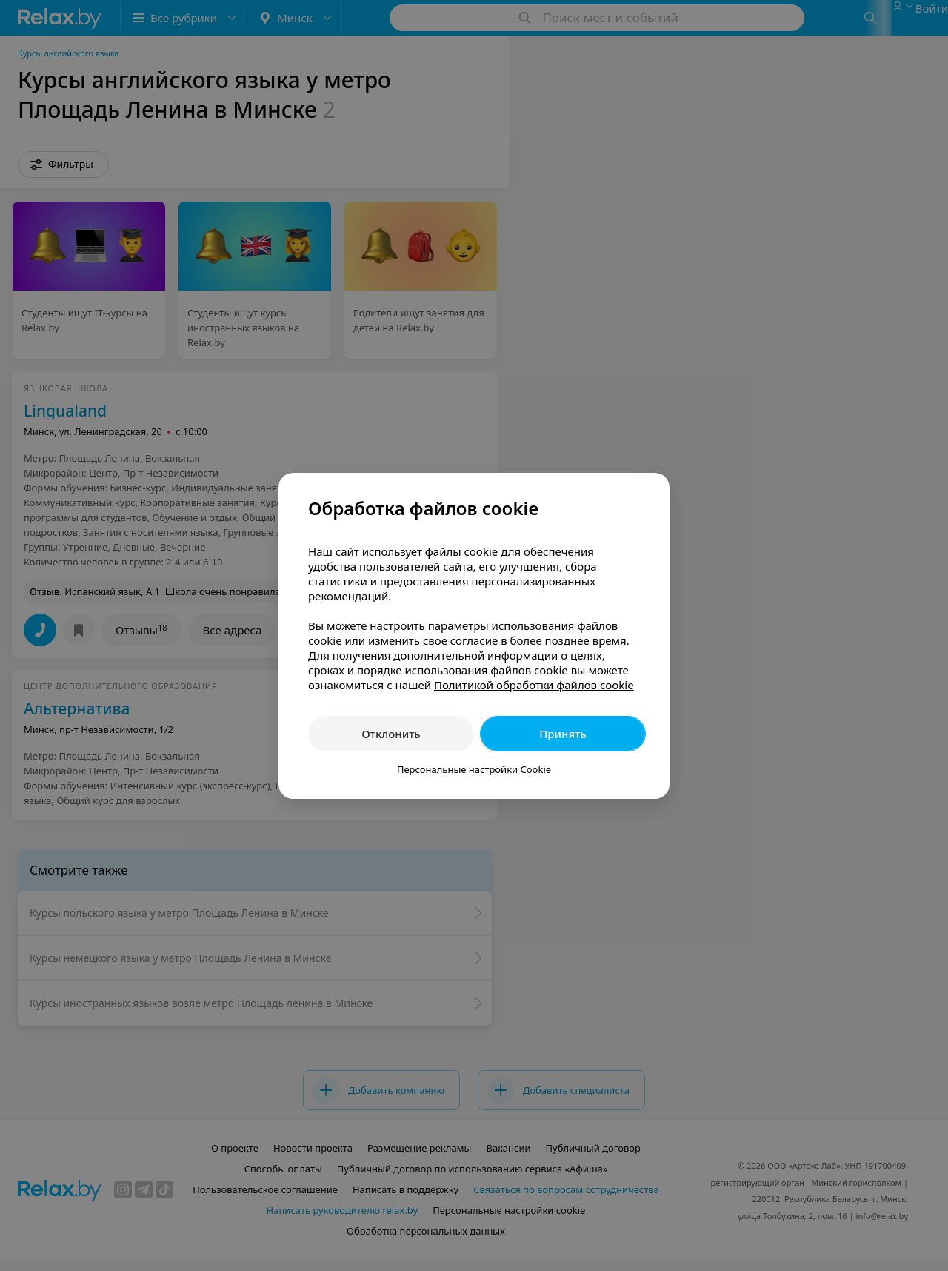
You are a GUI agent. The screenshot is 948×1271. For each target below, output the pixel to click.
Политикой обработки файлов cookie (534, 684)
